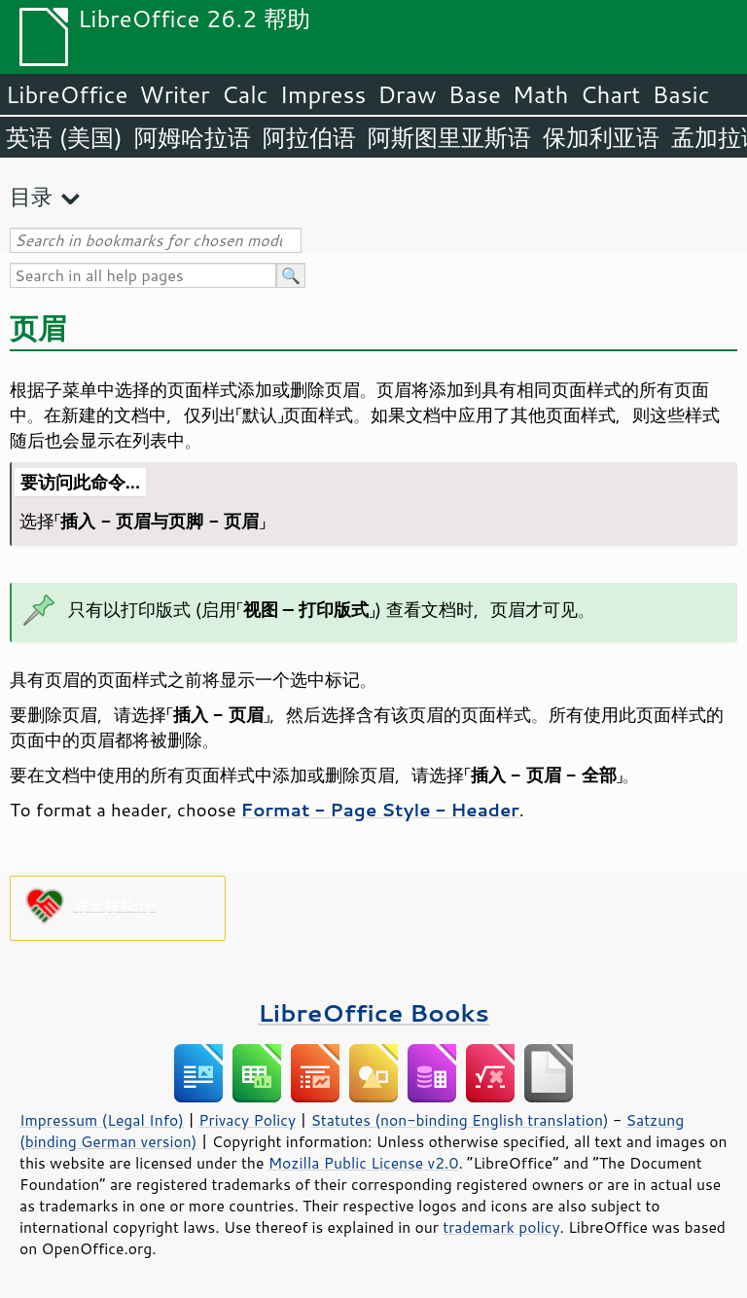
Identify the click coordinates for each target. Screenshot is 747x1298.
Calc (245, 94)
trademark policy (501, 1227)
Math (541, 94)
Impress (323, 94)
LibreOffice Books (373, 1012)
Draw (406, 94)
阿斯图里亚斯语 (449, 137)
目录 (31, 196)
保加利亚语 (601, 137)
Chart (610, 94)
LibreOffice (66, 94)
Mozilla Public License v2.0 (363, 1162)
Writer (174, 94)
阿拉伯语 (309, 137)
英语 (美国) (64, 137)
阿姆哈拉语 (192, 137)
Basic (680, 94)
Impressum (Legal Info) (101, 1120)
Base (474, 94)
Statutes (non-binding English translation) (459, 1120)
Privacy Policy (247, 1120)
